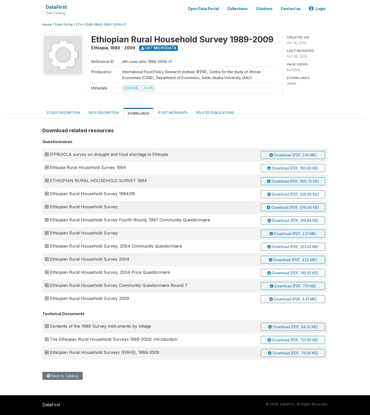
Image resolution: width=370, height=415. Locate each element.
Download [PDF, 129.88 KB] (293, 220)
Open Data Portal (203, 9)
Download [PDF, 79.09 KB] (293, 353)
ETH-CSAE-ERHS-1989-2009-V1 (101, 24)
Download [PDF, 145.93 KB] (292, 273)
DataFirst (56, 7)
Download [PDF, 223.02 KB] (293, 246)
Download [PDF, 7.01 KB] (293, 286)
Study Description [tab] (63, 113)
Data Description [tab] (104, 113)
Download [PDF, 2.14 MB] (293, 155)
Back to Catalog (62, 376)
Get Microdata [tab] (173, 112)
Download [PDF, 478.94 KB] (293, 207)
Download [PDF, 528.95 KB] (293, 194)
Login (317, 9)
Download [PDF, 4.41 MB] (293, 299)
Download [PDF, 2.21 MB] (293, 233)
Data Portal (64, 24)
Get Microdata (159, 48)
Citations (264, 9)
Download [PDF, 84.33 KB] (293, 327)
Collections (237, 9)
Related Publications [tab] (215, 113)
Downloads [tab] (138, 113)
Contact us (291, 9)
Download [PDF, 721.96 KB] (293, 340)
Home (47, 24)
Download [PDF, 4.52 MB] (293, 260)
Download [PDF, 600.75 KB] (293, 181)
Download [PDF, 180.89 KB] (293, 168)
